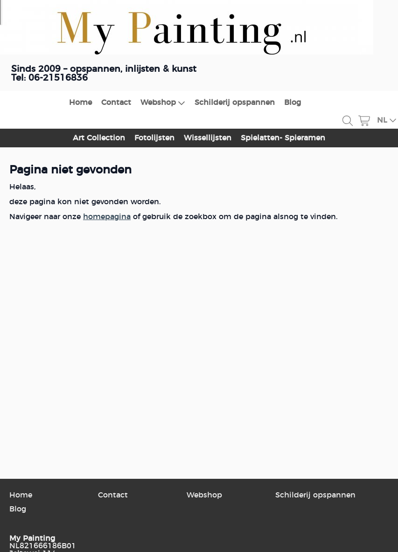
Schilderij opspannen (235, 102)
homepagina (107, 217)
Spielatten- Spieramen (283, 138)
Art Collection (99, 138)
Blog (292, 102)
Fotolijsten (154, 138)
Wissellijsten (207, 138)
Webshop (162, 103)
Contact (116, 102)
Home (80, 102)
